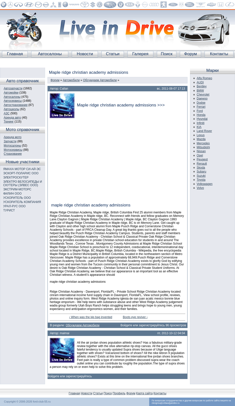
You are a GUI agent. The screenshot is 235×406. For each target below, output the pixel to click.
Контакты (219, 53)
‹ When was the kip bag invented (90, 317)
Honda (201, 115)
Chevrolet (203, 94)
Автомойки (11, 92)
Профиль (119, 393)
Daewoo (202, 98)
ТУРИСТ (9, 210)
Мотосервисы (13, 150)
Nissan (201, 151)
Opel (200, 155)
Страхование (13, 153)
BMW (200, 90)
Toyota (201, 179)
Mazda (201, 139)
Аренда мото (13, 137)
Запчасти (10, 141)
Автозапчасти (13, 88)
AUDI (200, 82)
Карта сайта (144, 393)
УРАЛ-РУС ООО (14, 206)
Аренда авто (12, 117)
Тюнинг (9, 121)
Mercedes (203, 143)
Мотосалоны (12, 145)
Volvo (200, 188)
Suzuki (201, 176)
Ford (200, 111)
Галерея (140, 53)
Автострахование (15, 105)
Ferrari (201, 106)
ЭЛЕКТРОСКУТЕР (15, 177)
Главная (15, 53)
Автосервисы (13, 100)
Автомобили (71, 80)
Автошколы (11, 109)
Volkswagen (204, 184)
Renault (202, 163)
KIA (199, 127)
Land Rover (204, 131)
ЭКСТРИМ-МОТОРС (17, 189)
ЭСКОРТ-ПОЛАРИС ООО (21, 173)
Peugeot (202, 159)
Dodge (201, 102)
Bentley (202, 86)
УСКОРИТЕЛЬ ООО (17, 198)
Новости (85, 53)
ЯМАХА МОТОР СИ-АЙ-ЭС (22, 169)
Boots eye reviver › (135, 317)
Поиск (166, 53)
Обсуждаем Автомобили (100, 80)
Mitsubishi (203, 147)
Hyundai (202, 119)
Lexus (201, 135)
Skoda (201, 167)
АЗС (7, 113)
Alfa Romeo (204, 78)
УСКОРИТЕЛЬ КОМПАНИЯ (22, 202)
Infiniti (200, 123)
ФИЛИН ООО (12, 193)
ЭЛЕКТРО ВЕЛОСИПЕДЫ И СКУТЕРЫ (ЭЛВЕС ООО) (22, 183)
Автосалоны (50, 53)
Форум (190, 53)
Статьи (112, 53)
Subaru (201, 171)
